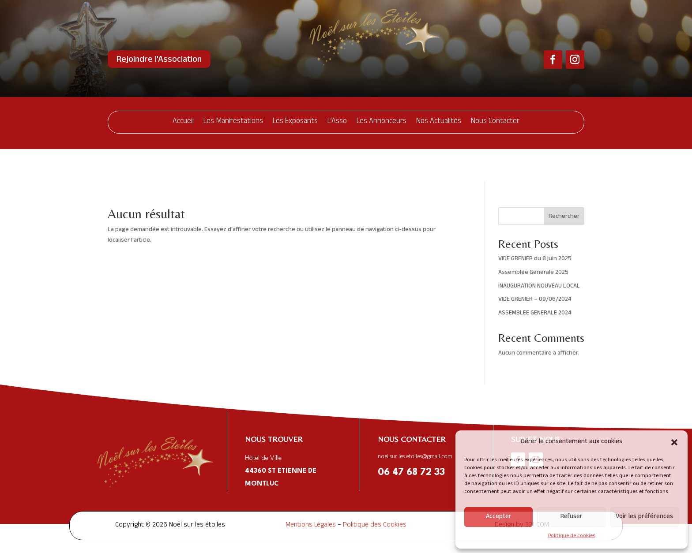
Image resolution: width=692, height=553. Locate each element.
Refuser (571, 517)
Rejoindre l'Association (159, 60)
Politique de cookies (571, 536)
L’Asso (337, 121)
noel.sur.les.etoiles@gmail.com (415, 424)
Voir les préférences (644, 517)
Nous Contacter (495, 121)
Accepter (498, 517)
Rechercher (564, 184)
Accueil (183, 121)
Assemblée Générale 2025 (533, 240)
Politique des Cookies (374, 493)
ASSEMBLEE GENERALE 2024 (534, 280)
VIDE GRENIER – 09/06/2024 (534, 267)
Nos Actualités (438, 121)
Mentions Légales (311, 493)
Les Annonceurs (381, 121)
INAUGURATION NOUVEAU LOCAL (539, 253)
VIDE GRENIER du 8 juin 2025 (535, 226)
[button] (674, 442)
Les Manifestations (233, 121)
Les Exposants (295, 121)
